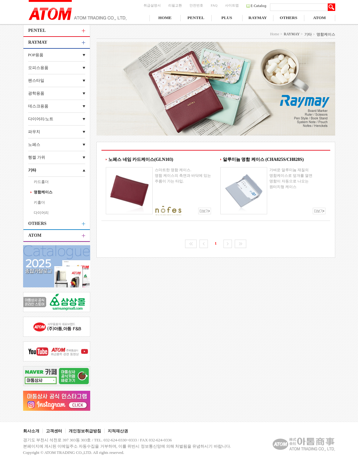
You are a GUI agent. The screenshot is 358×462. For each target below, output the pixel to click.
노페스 (34, 144)
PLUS (226, 17)
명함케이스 (43, 192)
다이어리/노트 (41, 119)
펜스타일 (36, 80)
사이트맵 (232, 5)
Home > (276, 34)
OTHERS (288, 17)
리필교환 (175, 5)
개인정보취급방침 (85, 431)
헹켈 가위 (36, 157)
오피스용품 (38, 67)
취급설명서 (152, 5)
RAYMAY (257, 17)
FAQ (214, 5)
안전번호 (196, 5)
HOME (165, 17)
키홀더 (39, 202)
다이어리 (41, 213)
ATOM (319, 17)
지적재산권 (118, 431)
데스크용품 (38, 106)
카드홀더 (41, 182)
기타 (32, 170)
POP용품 (36, 54)
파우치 (34, 131)
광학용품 (36, 93)
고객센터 (54, 431)
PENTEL (195, 17)
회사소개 (31, 431)
